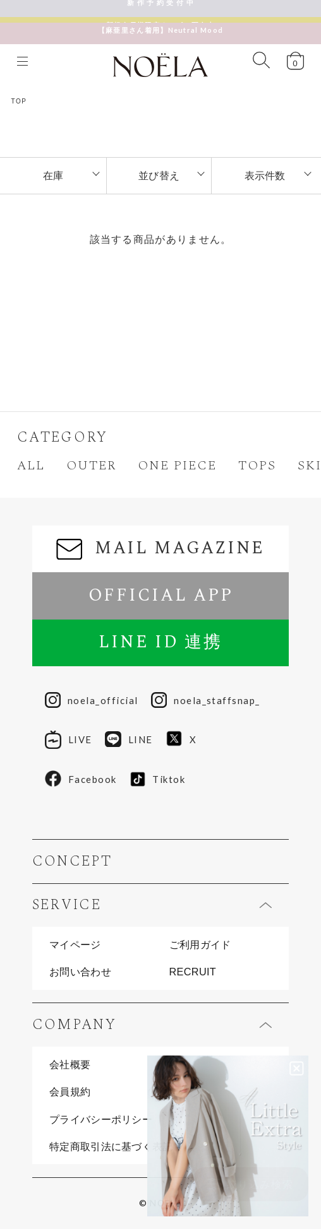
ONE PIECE (177, 465)
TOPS (257, 465)
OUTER (91, 465)
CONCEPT (72, 862)
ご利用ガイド (200, 944)
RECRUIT (193, 972)
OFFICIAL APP (160, 595)
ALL (31, 465)
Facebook (80, 779)
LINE (129, 739)
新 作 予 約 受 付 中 (160, 8)
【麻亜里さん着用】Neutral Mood (160, 24)
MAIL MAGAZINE (160, 548)
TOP (19, 101)
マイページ (75, 944)
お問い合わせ (80, 972)
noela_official (91, 700)
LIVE (68, 740)
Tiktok (158, 779)
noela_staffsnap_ (205, 700)
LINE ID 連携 (160, 642)
